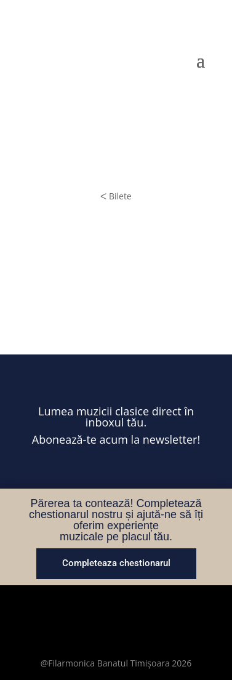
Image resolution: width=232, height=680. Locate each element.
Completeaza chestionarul (116, 563)
